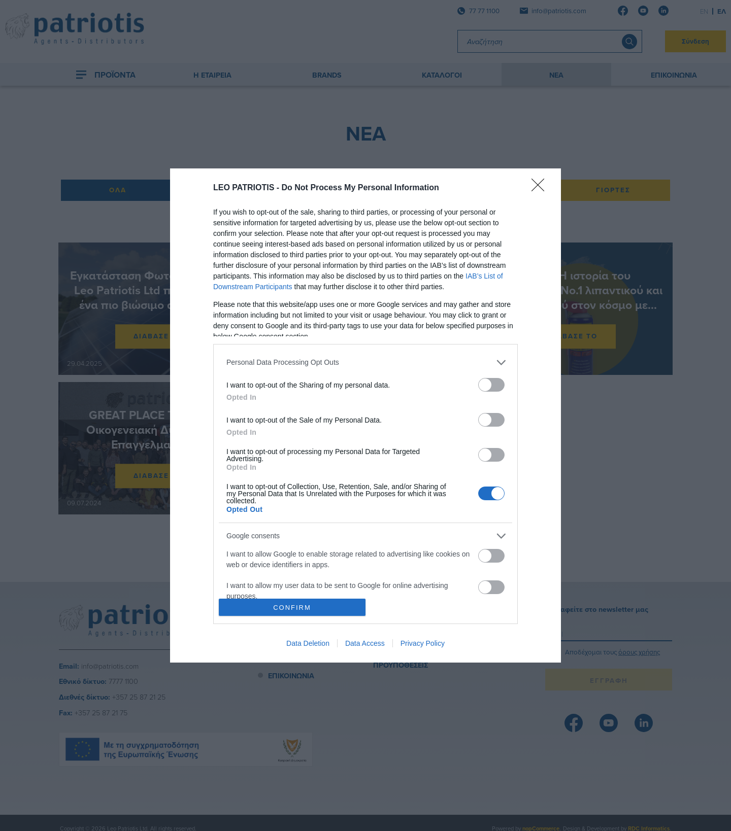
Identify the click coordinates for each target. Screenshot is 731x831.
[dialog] (365, 415)
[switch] (491, 385)
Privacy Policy (423, 643)
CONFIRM (292, 607)
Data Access (365, 643)
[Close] (541, 188)
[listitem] (365, 362)
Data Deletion (307, 643)
